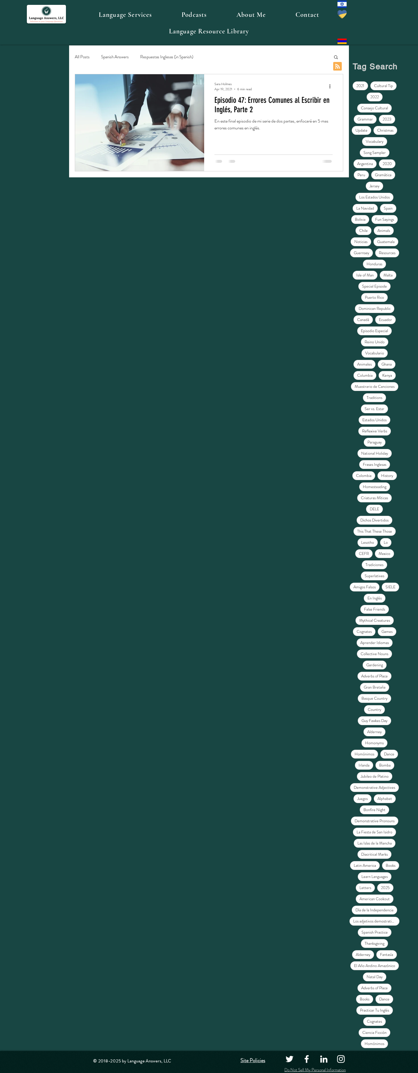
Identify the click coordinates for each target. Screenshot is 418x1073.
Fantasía (386, 954)
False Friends (374, 609)
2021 (360, 86)
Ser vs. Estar (374, 409)
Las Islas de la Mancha (374, 843)
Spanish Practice (374, 932)
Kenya (387, 375)
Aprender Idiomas (374, 642)
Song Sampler (374, 152)
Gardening (374, 665)
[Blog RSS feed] (337, 66)
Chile (363, 230)
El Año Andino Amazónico (374, 965)
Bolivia (360, 219)
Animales (364, 364)
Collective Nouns (374, 654)
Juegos (362, 798)
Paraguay (374, 442)
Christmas (385, 130)
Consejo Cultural (374, 108)
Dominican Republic (375, 308)
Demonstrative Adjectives (374, 787)
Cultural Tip (383, 86)
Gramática (383, 175)
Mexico (384, 553)
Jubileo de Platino (375, 776)
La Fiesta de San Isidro (374, 832)
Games (387, 631)
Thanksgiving (374, 943)
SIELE (390, 587)
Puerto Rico (374, 297)
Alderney (374, 732)
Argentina (365, 164)
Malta (388, 275)
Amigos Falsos (364, 587)
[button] (125, 15)
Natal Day (375, 977)
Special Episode (374, 286)
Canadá (363, 319)
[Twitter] (289, 1059)
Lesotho (367, 542)
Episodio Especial (374, 331)
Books (390, 865)
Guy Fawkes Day (374, 720)
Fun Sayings (384, 219)
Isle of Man (365, 275)
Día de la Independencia (374, 910)
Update (361, 130)
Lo (386, 542)
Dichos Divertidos (374, 520)
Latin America (365, 865)
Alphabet (384, 798)
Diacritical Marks (374, 854)
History (387, 475)
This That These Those (374, 531)
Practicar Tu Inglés (374, 1010)
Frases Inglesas (374, 464)
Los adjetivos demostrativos (375, 921)
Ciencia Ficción (374, 1032)
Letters (365, 888)
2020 (387, 164)
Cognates (364, 631)
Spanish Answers (115, 57)
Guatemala (386, 241)
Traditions (374, 397)
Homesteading (374, 487)
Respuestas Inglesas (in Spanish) (166, 57)
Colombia (363, 475)
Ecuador (385, 319)
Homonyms (374, 743)
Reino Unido (375, 342)
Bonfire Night (374, 810)
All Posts (82, 57)
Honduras (374, 264)
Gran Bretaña (374, 687)
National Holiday (374, 453)
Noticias (360, 241)
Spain (388, 208)
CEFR (364, 553)
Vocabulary (374, 141)
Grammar (365, 119)
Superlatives (374, 576)
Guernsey (361, 253)
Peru (361, 175)
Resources (387, 253)
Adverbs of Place (374, 676)
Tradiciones (374, 564)
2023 (387, 119)
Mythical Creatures (374, 620)
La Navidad (365, 208)
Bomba (385, 765)
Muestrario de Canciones (375, 386)
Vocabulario (374, 353)
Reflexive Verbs (374, 431)
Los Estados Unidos (374, 197)
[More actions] (331, 86)
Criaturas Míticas (374, 498)
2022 (374, 97)
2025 (385, 888)
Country (374, 709)
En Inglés (374, 598)
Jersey (374, 186)
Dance (389, 754)
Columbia (365, 375)
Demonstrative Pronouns (375, 821)
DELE (374, 509)
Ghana (386, 364)
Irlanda (364, 765)
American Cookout (374, 899)
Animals (383, 230)
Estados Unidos (374, 420)
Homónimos (364, 754)
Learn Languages (374, 876)
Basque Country (374, 698)
